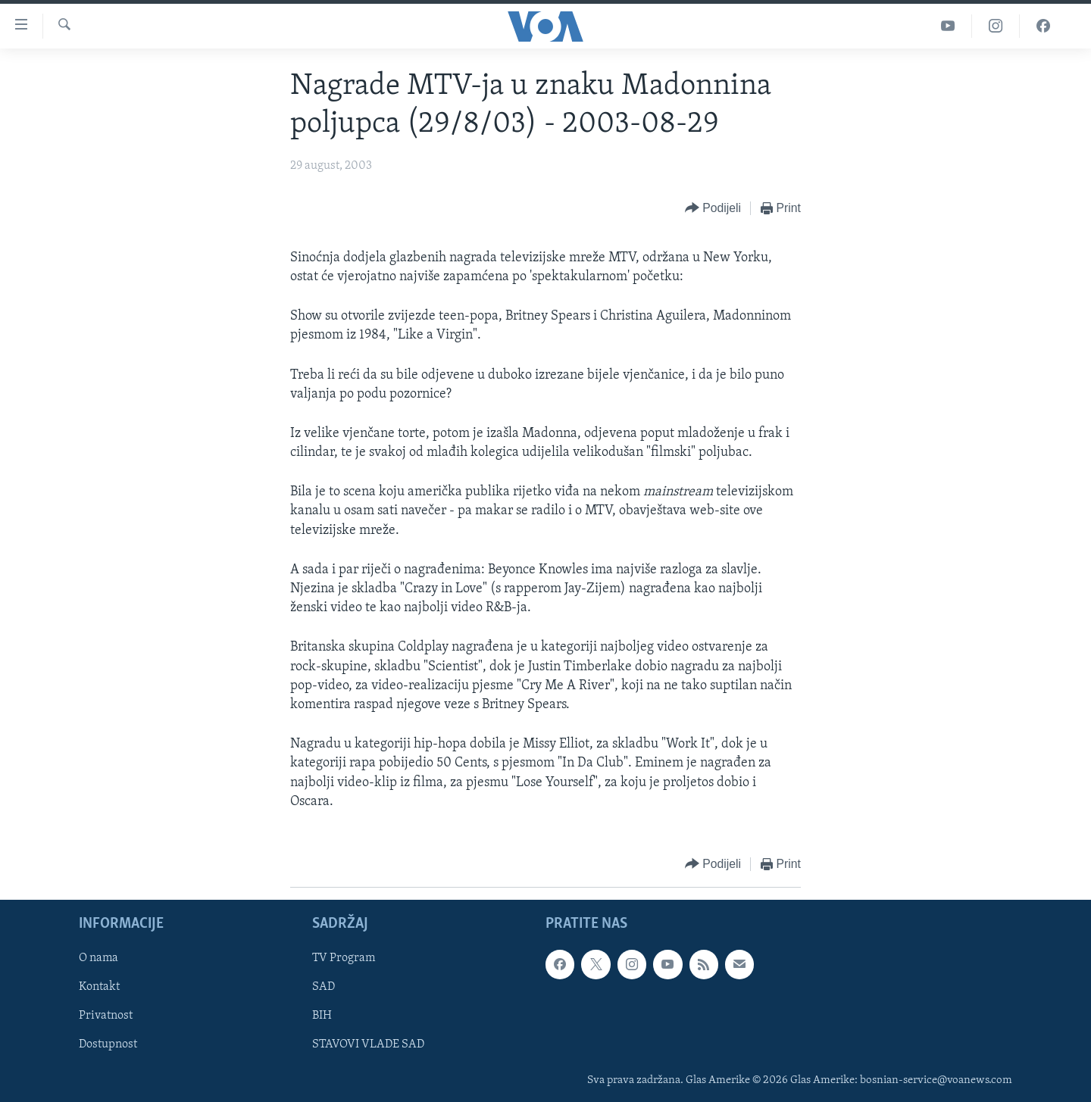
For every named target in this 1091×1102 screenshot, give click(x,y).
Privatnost (106, 1016)
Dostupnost (108, 1044)
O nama (98, 958)
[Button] (713, 208)
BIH (322, 1016)
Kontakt (99, 987)
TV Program (343, 958)
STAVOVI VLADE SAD (368, 1044)
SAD (323, 987)
